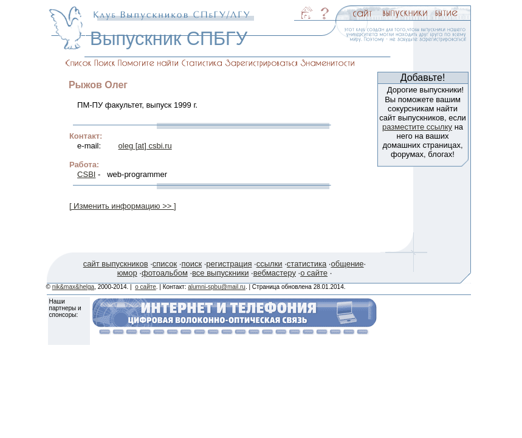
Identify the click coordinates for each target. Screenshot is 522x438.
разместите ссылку (417, 126)
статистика (306, 263)
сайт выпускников (115, 263)
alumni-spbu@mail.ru (217, 286)
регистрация (229, 263)
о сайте (314, 272)
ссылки (269, 263)
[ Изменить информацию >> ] (122, 205)
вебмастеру (274, 272)
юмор (127, 272)
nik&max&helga (73, 286)
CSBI (86, 174)
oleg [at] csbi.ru (145, 145)
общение (347, 263)
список (165, 263)
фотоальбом (165, 272)
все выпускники (220, 272)
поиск (191, 263)
